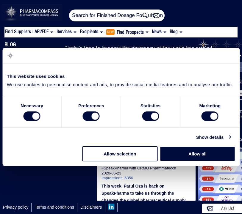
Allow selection (120, 153)
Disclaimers (91, 207)
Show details (210, 137)
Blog (174, 31)
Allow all (197, 153)
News (157, 31)
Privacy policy (16, 207)
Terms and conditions (54, 207)
